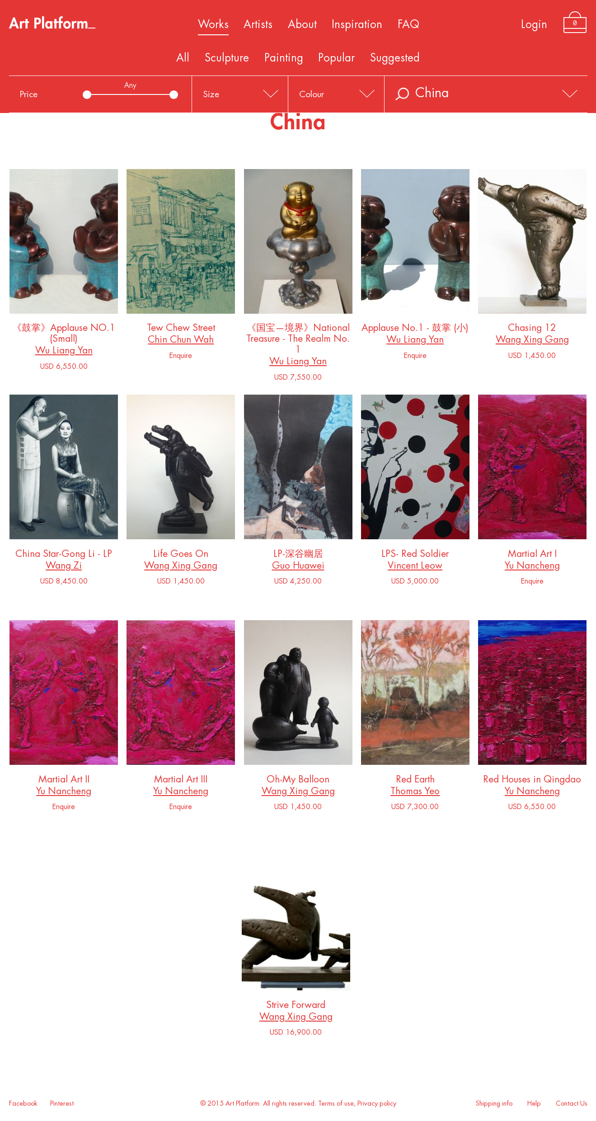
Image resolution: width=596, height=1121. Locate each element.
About (302, 24)
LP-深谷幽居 (298, 555)
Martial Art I (532, 555)
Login (534, 24)
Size (211, 94)
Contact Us (571, 1103)
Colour (311, 94)
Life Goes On (181, 555)
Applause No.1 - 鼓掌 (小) (415, 329)
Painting (283, 57)
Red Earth (415, 781)
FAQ (408, 24)
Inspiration (357, 24)
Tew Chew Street (181, 329)
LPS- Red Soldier (415, 555)
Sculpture (227, 57)
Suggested (395, 57)
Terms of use (336, 1103)
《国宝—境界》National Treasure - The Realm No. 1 (298, 340)
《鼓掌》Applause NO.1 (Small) (63, 335)
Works (213, 24)
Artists (258, 24)
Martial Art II (63, 781)
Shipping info (494, 1103)
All (182, 57)
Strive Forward (296, 1007)
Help (534, 1103)
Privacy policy (376, 1103)
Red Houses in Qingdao (532, 781)
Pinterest (62, 1103)
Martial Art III (181, 781)
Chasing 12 (532, 329)
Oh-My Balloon (298, 781)
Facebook (23, 1103)
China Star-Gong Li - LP (63, 555)
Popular (336, 57)
